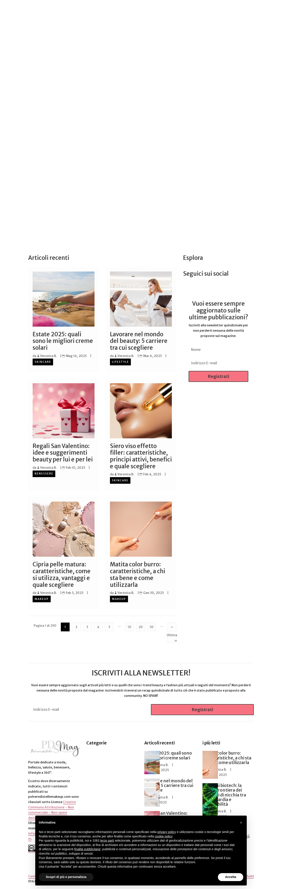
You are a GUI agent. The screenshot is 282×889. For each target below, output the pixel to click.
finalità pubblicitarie (87, 849)
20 (141, 626)
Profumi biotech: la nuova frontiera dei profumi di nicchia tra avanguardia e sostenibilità (224, 794)
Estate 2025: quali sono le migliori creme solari (63, 341)
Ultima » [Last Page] (171, 637)
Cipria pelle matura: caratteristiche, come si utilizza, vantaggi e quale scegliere (62, 574)
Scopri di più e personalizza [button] (66, 877)
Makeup (42, 598)
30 (152, 626)
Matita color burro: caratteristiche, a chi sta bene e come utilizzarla (137, 574)
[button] (241, 822)
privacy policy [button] (167, 832)
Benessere (44, 473)
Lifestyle (120, 361)
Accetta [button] (230, 877)
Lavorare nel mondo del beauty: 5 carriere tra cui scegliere (138, 341)
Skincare (43, 361)
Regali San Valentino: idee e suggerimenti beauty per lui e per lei (63, 452)
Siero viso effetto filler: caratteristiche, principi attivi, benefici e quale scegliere (141, 455)
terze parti (107, 840)
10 (129, 626)
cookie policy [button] (163, 836)
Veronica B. (48, 356)
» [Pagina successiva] (171, 626)
